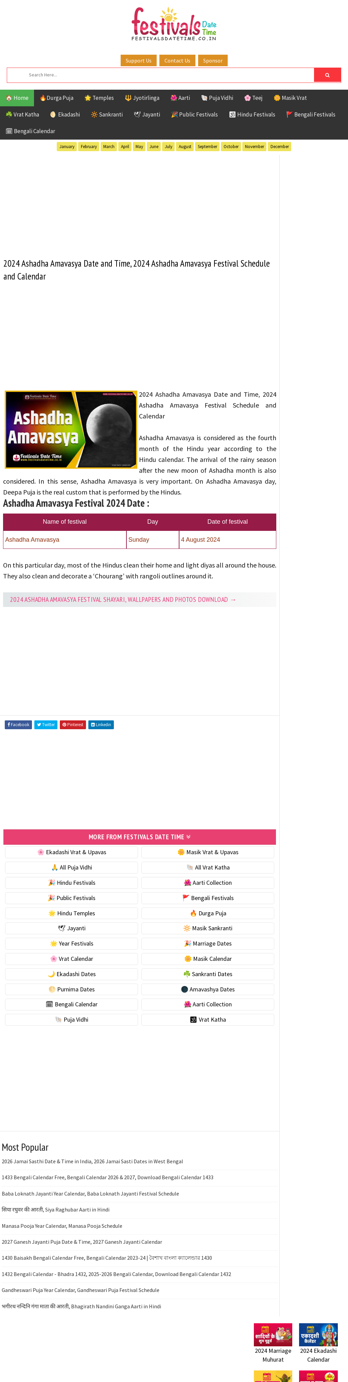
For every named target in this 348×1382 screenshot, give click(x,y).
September (207, 146)
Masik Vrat (307, 644)
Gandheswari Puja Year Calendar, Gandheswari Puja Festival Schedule (80, 1317)
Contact (260, 859)
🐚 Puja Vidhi (217, 98)
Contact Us (177, 60)
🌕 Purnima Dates (62, 1017)
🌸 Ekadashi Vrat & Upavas (62, 880)
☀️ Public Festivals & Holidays (291, 402)
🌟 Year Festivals (62, 971)
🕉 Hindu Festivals (252, 114)
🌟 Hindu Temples (62, 941)
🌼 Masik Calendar (181, 986)
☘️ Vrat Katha (22, 114)
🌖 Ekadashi (65, 114)
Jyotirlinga (269, 644)
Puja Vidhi (318, 655)
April (125, 146)
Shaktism (301, 667)
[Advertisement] (121, 201)
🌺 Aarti (180, 98)
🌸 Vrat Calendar (62, 986)
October (231, 146)
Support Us (139, 60)
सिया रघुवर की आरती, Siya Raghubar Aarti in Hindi (55, 1237)
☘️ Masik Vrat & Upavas (283, 358)
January (66, 146)
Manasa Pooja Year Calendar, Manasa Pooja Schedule (62, 1253)
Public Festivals (275, 655)
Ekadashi (319, 620)
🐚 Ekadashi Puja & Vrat (283, 344)
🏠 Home (17, 98)
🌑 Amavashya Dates (181, 1017)
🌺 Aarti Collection (181, 910)
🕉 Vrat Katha (180, 1047)
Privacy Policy (267, 881)
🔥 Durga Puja (180, 941)
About (258, 847)
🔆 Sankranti (107, 114)
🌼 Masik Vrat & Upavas (180, 880)
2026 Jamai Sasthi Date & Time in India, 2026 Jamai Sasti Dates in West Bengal (92, 1189)
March (109, 146)
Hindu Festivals (274, 632)
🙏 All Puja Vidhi (62, 895)
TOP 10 (262, 679)
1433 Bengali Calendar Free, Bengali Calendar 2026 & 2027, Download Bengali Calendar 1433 (107, 1205)
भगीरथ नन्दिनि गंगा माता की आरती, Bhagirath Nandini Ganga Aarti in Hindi (81, 1333)
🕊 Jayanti (147, 114)
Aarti (309, 608)
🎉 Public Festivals (194, 114)
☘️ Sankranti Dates (180, 1001)
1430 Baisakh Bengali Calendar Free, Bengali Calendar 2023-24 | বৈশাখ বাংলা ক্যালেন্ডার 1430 (107, 1285)
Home (258, 836)
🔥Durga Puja (56, 98)
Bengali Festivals (277, 620)
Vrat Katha (268, 691)
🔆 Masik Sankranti (180, 956)
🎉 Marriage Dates (181, 971)
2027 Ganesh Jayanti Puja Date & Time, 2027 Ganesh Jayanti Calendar (82, 1269)
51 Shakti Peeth (274, 608)
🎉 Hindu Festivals (62, 910)
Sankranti (267, 667)
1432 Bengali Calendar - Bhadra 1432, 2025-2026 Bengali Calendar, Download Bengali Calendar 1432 (116, 1301)
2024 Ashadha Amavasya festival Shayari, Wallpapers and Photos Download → (119, 624)
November (254, 146)
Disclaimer (263, 870)
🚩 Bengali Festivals (310, 114)
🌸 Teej (253, 98)
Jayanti (313, 632)
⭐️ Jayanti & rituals (278, 373)
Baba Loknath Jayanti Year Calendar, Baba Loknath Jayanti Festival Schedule (90, 1221)
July (168, 146)
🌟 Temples (99, 98)
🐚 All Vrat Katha (181, 895)
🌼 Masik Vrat (290, 98)
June (154, 146)
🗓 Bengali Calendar (30, 131)
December (280, 146)
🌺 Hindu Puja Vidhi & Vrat (286, 387)
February (89, 146)
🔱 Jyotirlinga (142, 98)
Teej (285, 679)
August (185, 146)
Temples (309, 679)
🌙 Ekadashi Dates (62, 1001)
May (139, 146)
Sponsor (213, 60)
